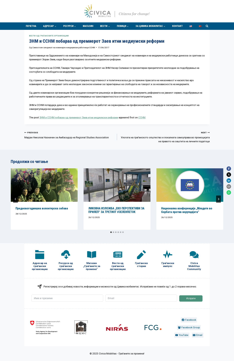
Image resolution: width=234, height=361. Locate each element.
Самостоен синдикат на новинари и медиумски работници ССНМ (63, 47)
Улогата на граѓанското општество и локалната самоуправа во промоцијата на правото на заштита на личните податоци (165, 137)
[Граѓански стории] (141, 259)
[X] (229, 174)
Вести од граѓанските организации (49, 36)
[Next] (218, 199)
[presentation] (44, 185)
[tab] (111, 232)
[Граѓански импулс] (168, 259)
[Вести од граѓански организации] (117, 261)
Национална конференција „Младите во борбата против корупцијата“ (186, 210)
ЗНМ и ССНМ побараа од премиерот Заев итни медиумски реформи (79, 117)
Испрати (190, 298)
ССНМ (141, 117)
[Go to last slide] (15, 199)
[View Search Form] (207, 26)
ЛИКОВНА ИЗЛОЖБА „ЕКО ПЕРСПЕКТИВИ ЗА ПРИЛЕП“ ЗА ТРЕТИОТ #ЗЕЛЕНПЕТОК (116, 210)
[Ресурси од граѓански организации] (65, 261)
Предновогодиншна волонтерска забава (42, 208)
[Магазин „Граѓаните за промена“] (91, 261)
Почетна (31, 25)
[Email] (229, 186)
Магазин (88, 25)
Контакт (177, 25)
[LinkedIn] (229, 180)
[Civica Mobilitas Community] (194, 261)
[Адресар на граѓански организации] (39, 261)
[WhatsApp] (229, 192)
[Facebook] (229, 168)
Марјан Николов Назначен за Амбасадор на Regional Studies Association (69, 135)
